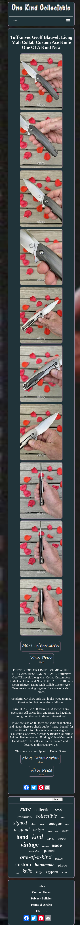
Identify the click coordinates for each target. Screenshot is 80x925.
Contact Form (41, 892)
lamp (63, 817)
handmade (44, 864)
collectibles (34, 851)
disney (65, 830)
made (57, 845)
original (22, 829)
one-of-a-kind (35, 857)
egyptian (52, 872)
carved (50, 838)
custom (23, 864)
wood (42, 824)
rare (25, 808)
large (39, 872)
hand (22, 837)
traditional (25, 817)
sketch (45, 846)
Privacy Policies (41, 898)
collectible (46, 816)
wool (58, 810)
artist (64, 872)
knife (28, 871)
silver (33, 824)
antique (55, 823)
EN (38, 910)
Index (41, 886)
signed (20, 823)
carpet (62, 838)
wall (17, 873)
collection (43, 809)
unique (38, 830)
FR (45, 910)
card (67, 824)
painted (49, 851)
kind (37, 836)
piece (62, 865)
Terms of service (41, 904)
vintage (30, 844)
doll (56, 831)
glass (50, 831)
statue (59, 858)
